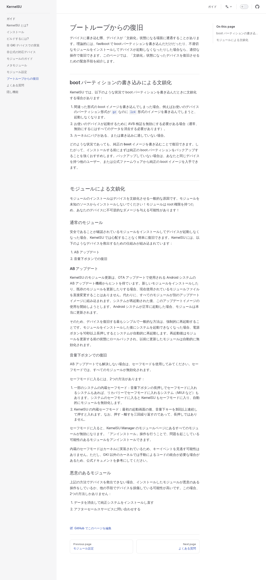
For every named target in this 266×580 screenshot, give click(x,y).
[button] (28, 18)
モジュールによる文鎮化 (232, 40)
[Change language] (229, 6)
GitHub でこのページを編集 (90, 528)
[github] (257, 6)
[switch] (244, 6)
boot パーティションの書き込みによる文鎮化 (237, 33)
